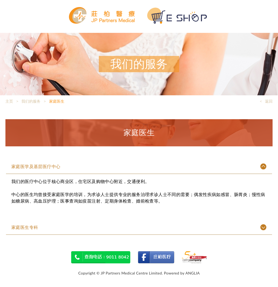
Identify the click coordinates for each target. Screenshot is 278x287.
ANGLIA (192, 273)
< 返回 (266, 101)
